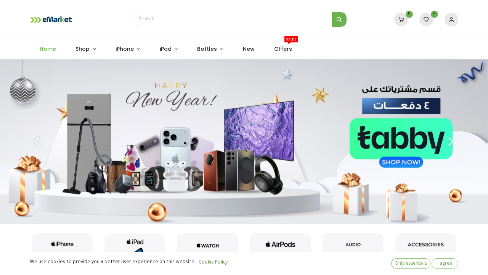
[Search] (339, 19)
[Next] (451, 141)
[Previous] (36, 141)
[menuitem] (48, 49)
